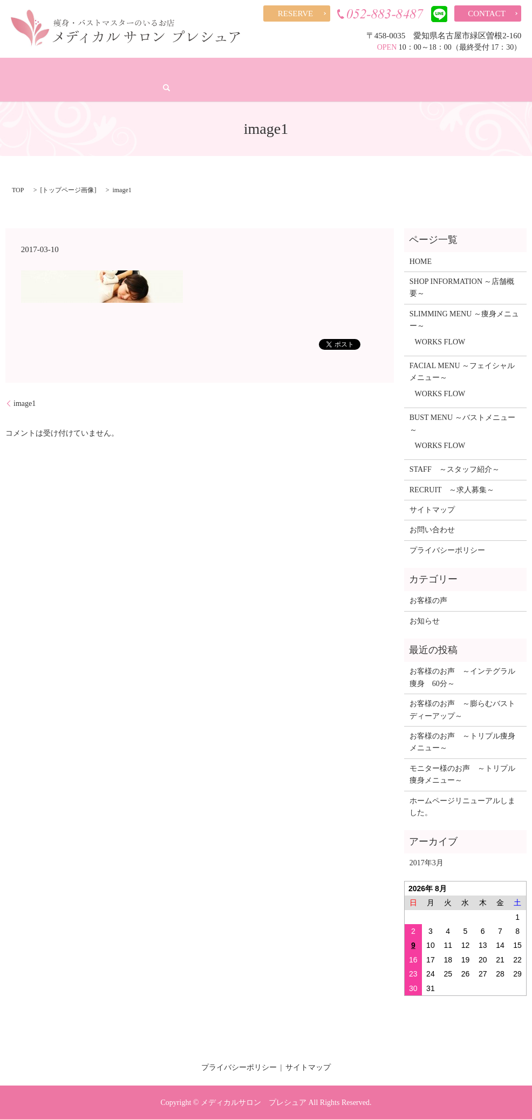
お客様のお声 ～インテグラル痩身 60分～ (462, 677)
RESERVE (295, 13)
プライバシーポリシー (447, 549)
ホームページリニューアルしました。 (462, 806)
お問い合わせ (432, 529)
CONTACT (487, 13)
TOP (18, 189)
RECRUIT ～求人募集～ (452, 489)
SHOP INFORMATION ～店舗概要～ (462, 287)
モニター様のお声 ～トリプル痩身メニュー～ (462, 773)
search (17, 87)
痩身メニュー (120, 69)
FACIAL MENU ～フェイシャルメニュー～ (462, 371)
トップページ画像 (68, 189)
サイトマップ (432, 509)
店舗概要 (65, 69)
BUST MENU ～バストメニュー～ (462, 423)
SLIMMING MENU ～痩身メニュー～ (464, 319)
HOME (20, 69)
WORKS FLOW (440, 341)
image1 (24, 402)
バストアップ (247, 69)
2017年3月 (427, 862)
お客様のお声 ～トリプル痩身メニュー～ (462, 741)
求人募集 (494, 69)
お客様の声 (307, 69)
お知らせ (425, 620)
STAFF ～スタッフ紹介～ (455, 469)
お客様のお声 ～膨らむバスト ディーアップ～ (465, 709)
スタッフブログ (433, 69)
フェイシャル (184, 69)
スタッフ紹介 (367, 69)
